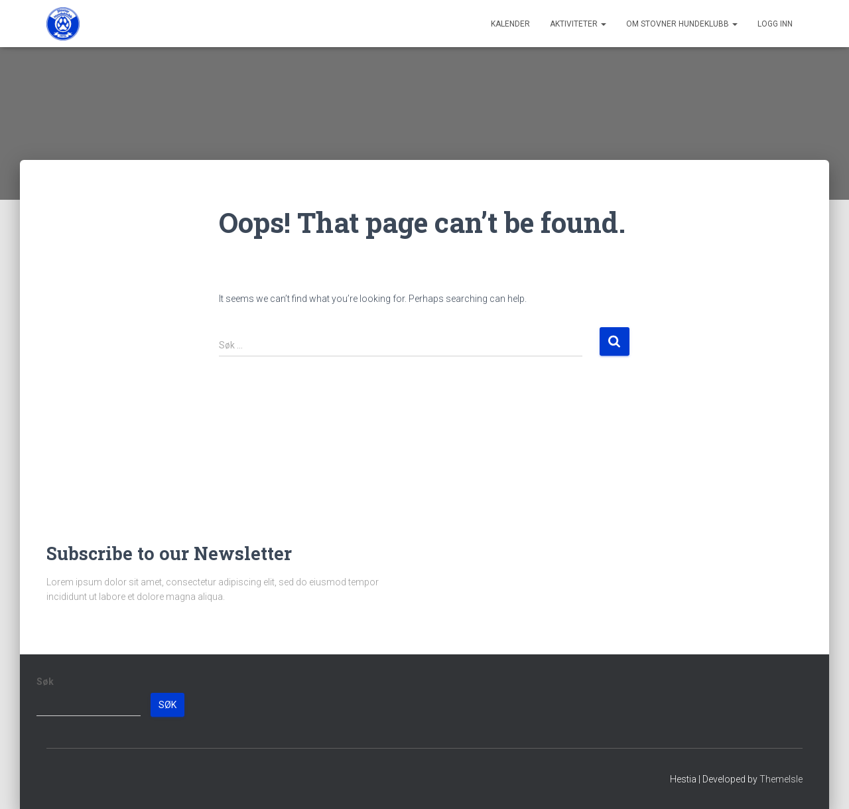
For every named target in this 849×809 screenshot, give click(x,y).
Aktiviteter (578, 24)
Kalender (510, 24)
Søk (45, 681)
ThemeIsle (781, 779)
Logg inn (775, 24)
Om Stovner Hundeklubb (682, 24)
